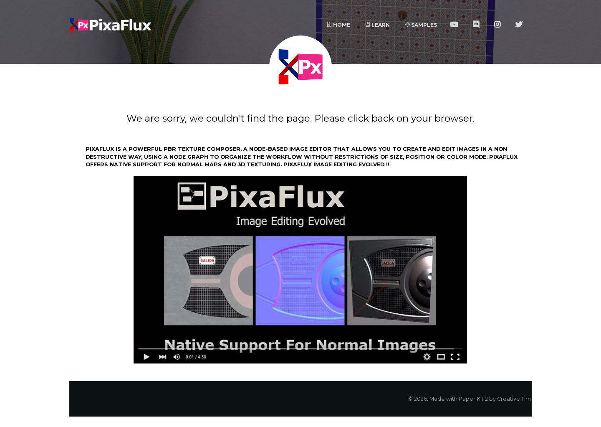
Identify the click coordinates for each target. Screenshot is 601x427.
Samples (421, 25)
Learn (377, 25)
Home (338, 25)
